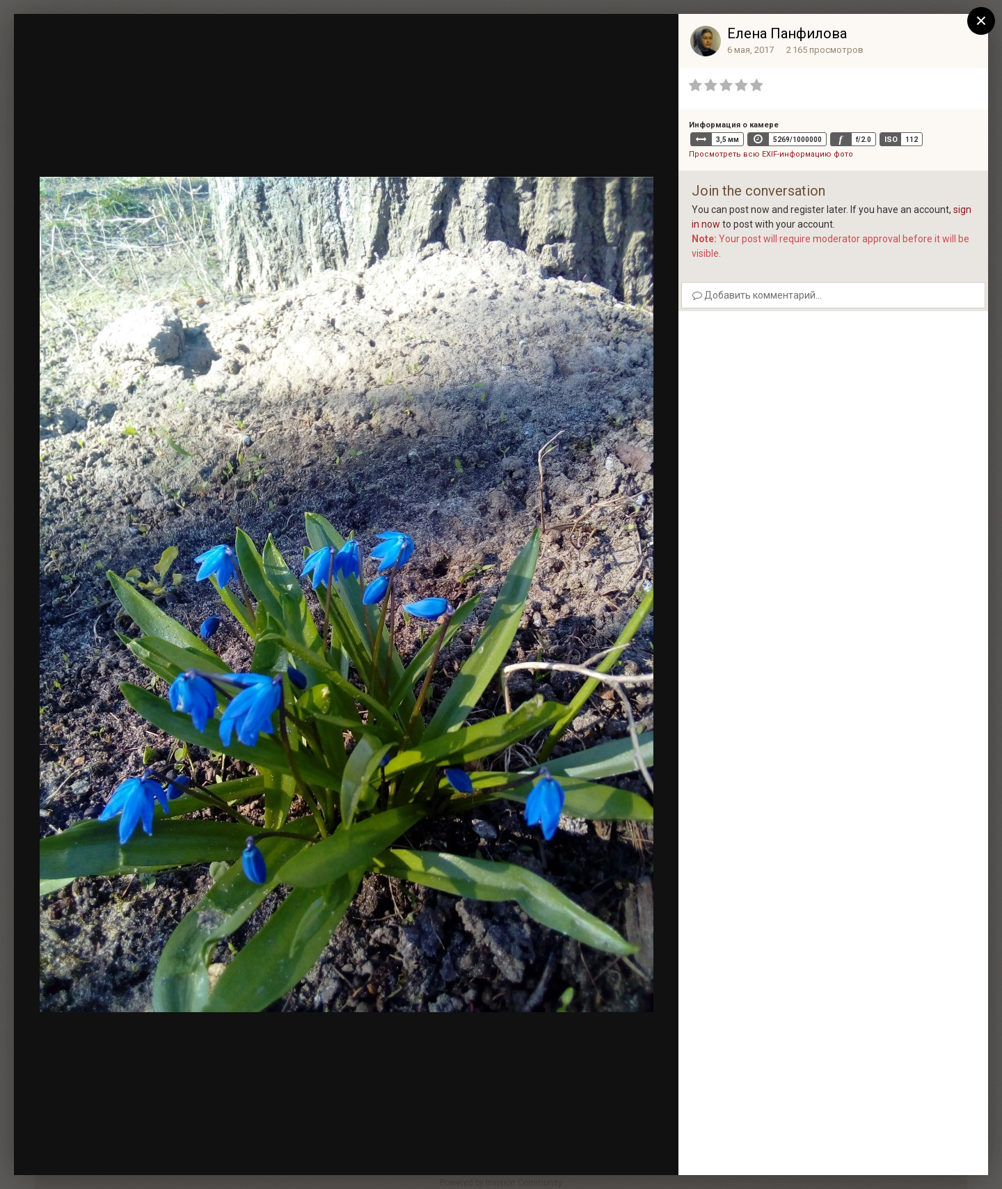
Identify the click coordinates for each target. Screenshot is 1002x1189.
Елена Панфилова (787, 33)
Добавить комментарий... (757, 295)
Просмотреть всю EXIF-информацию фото (771, 154)
